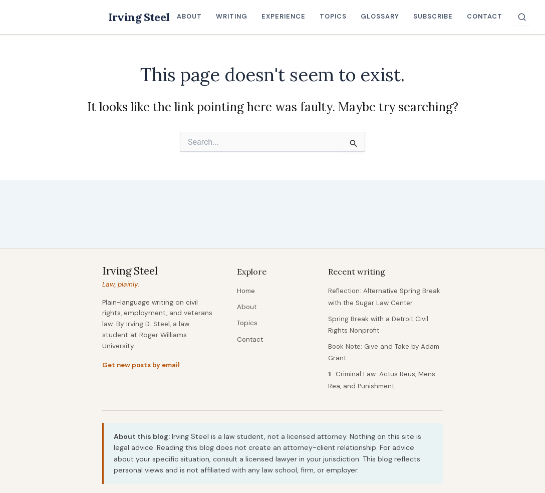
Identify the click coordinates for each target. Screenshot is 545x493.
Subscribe (436, 16)
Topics (336, 16)
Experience (286, 16)
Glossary (383, 16)
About (192, 16)
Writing (234, 16)
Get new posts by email (141, 366)
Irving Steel (140, 17)
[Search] (524, 17)
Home (246, 292)
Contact (487, 16)
